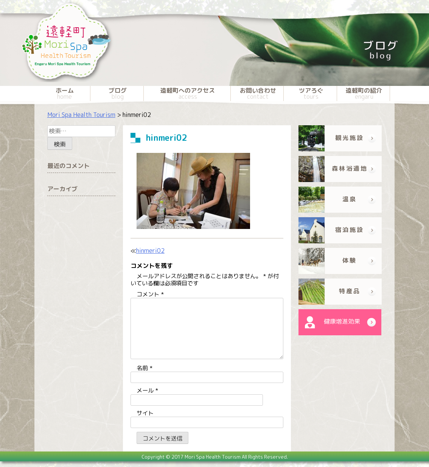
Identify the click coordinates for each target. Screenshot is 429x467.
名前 (144, 368)
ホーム (64, 93)
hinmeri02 (150, 250)
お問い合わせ (257, 93)
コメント (150, 294)
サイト (145, 413)
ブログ (117, 93)
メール (147, 390)
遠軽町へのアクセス (188, 93)
